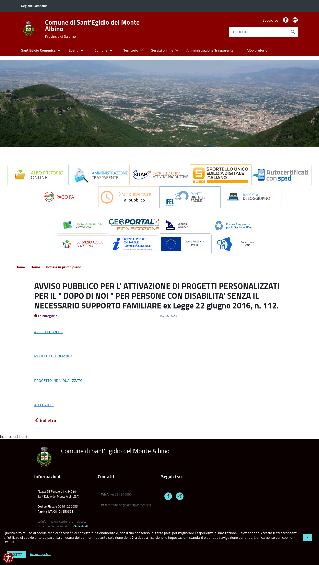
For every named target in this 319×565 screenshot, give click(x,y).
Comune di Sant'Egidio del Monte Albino (92, 29)
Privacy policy (40, 554)
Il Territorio (129, 50)
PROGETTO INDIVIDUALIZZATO (58, 380)
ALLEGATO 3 (44, 405)
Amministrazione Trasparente (210, 50)
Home (20, 267)
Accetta (16, 554)
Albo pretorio (257, 50)
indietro (45, 420)
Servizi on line (162, 50)
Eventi (74, 50)
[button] (8, 557)
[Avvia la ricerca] (293, 32)
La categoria (48, 315)
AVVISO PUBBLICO (48, 332)
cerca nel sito (240, 31)
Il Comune (100, 50)
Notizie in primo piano (63, 267)
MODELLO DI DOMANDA (53, 356)
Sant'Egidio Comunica (38, 50)
